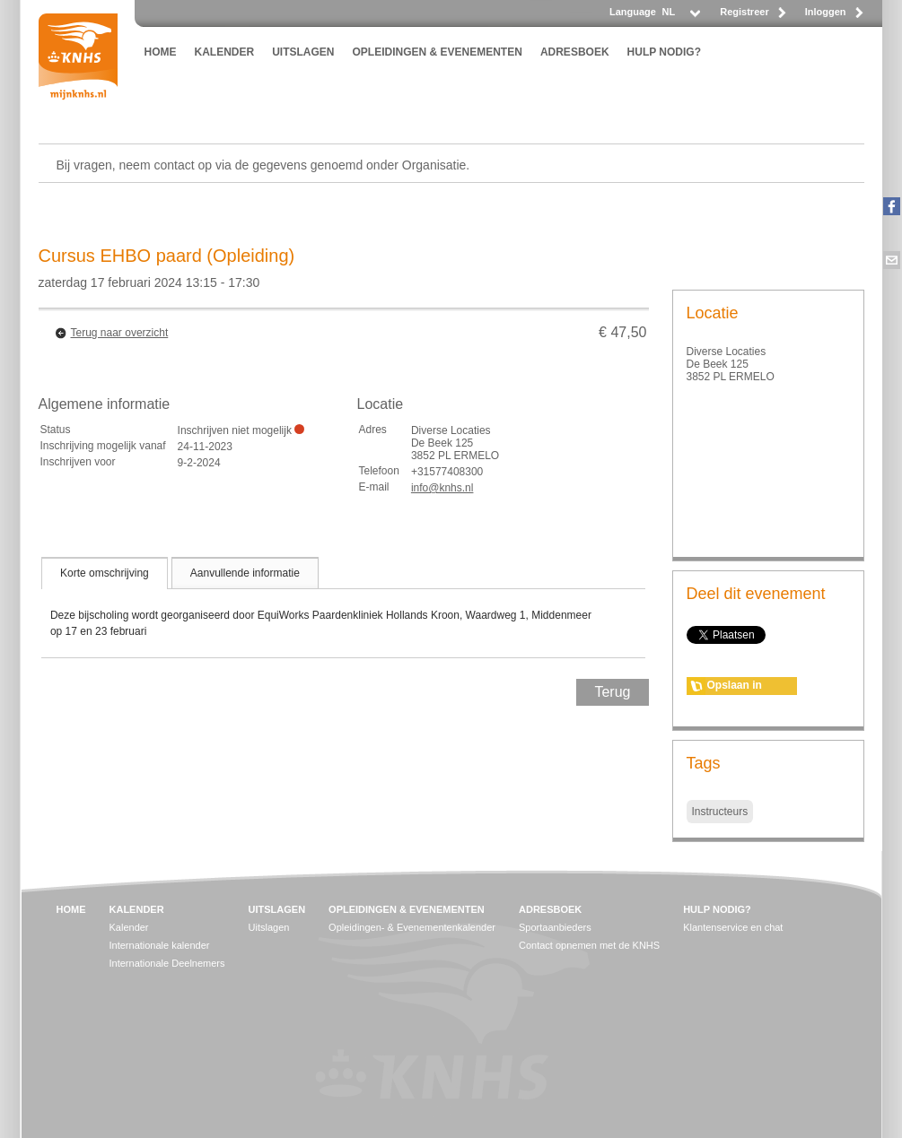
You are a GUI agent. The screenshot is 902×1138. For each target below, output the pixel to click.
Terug (612, 691)
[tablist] (344, 607)
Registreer (744, 11)
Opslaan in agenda (734, 687)
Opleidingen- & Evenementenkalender (411, 927)
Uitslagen (269, 927)
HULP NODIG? (664, 52)
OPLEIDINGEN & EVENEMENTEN (437, 52)
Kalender (129, 927)
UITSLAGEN (303, 52)
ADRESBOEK (574, 52)
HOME (160, 52)
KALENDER (225, 52)
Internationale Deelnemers (167, 963)
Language (632, 11)
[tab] (104, 573)
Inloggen (825, 11)
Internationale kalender (159, 945)
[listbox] (680, 16)
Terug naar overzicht (120, 332)
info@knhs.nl (442, 488)
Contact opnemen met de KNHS (589, 945)
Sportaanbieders (555, 927)
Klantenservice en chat (733, 927)
